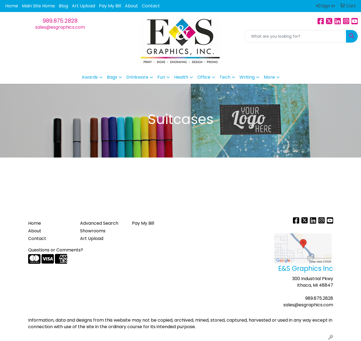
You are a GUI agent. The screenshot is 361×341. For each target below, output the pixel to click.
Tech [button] (224, 77)
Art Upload (83, 6)
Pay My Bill (110, 6)
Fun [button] (161, 77)
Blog (63, 6)
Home (11, 6)
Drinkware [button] (137, 77)
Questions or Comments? (55, 250)
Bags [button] (112, 77)
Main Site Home (38, 6)
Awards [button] (90, 77)
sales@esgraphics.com (60, 27)
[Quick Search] (295, 36)
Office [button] (203, 77)
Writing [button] (247, 77)
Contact (151, 6)
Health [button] (181, 77)
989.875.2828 (60, 21)
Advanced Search (99, 223)
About (131, 6)
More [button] (269, 77)
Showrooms (92, 231)
